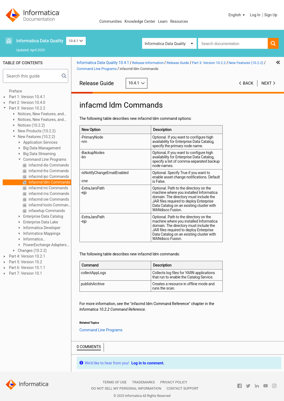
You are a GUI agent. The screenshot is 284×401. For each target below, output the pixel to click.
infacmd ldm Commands (49, 182)
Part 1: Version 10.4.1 (27, 97)
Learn (162, 21)
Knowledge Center (140, 21)
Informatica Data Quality (39, 40)
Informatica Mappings (41, 233)
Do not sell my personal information (126, 388)
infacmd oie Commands (48, 199)
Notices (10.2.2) (31, 125)
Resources (179, 21)
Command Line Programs (44, 159)
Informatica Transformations (31, 239)
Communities (110, 21)
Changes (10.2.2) (32, 250)
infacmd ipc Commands (48, 176)
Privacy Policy (173, 382)
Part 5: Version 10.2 (25, 262)
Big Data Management (41, 148)
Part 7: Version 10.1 (25, 273)
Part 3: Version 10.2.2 (27, 108)
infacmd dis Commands (48, 165)
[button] (237, 15)
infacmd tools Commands (49, 205)
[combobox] (233, 43)
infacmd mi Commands (48, 188)
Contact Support (183, 388)
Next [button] (266, 83)
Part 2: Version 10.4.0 (27, 102)
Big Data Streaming (39, 154)
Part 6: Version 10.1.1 (27, 267)
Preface (15, 91)
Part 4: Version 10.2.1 (27, 256)
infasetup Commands (46, 210)
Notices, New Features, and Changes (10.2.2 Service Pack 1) (39, 120)
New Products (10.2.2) (36, 131)
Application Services (40, 142)
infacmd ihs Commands (48, 171)
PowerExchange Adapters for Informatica (41, 245)
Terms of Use (114, 382)
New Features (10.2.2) (36, 136)
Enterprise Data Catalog (42, 216)
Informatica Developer (41, 228)
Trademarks (143, 382)
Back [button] (248, 83)
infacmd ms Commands (48, 193)
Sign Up (270, 15)
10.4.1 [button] (76, 41)
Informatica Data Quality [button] (165, 43)
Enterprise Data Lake (40, 222)
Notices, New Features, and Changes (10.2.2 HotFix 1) (38, 114)
